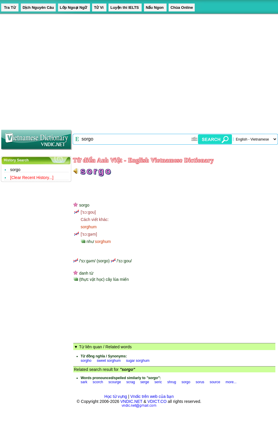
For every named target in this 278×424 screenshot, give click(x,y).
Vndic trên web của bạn (152, 396)
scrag (130, 382)
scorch (98, 382)
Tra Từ (10, 7)
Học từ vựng (115, 396)
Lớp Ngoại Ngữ (74, 7)
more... (231, 382)
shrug (171, 382)
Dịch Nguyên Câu (38, 7)
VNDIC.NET (131, 401)
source (215, 382)
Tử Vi (99, 7)
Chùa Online (181, 7)
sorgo (15, 169)
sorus (200, 382)
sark (84, 382)
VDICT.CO (157, 401)
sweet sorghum (109, 361)
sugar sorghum (138, 361)
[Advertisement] (55, 70)
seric (158, 382)
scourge (115, 382)
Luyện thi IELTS (125, 7)
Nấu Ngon (155, 7)
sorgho (86, 361)
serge (144, 382)
